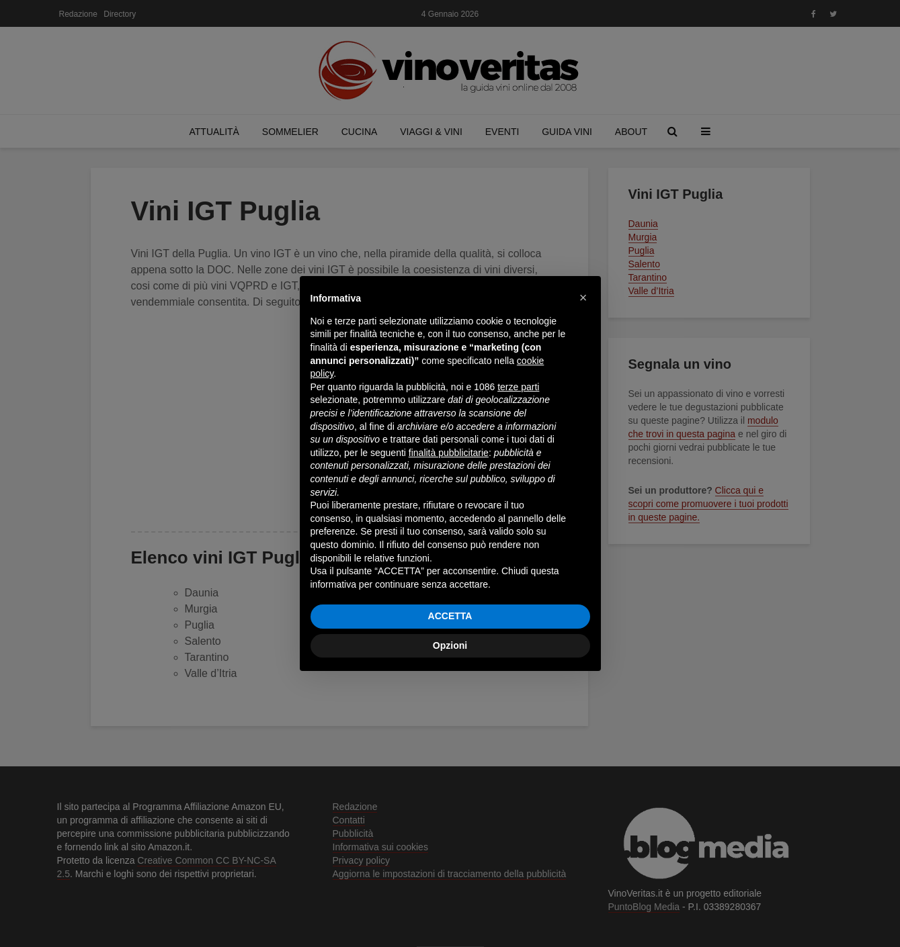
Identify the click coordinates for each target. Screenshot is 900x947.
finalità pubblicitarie (449, 452)
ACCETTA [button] (450, 616)
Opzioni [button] (450, 645)
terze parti (518, 386)
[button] (583, 297)
